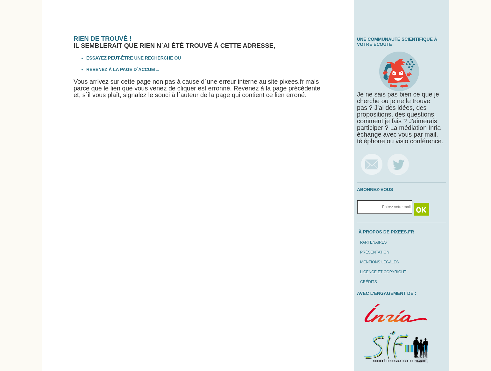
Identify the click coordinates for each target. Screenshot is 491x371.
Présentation (374, 252)
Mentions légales (379, 262)
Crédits (368, 282)
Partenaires (373, 242)
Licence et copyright (383, 272)
